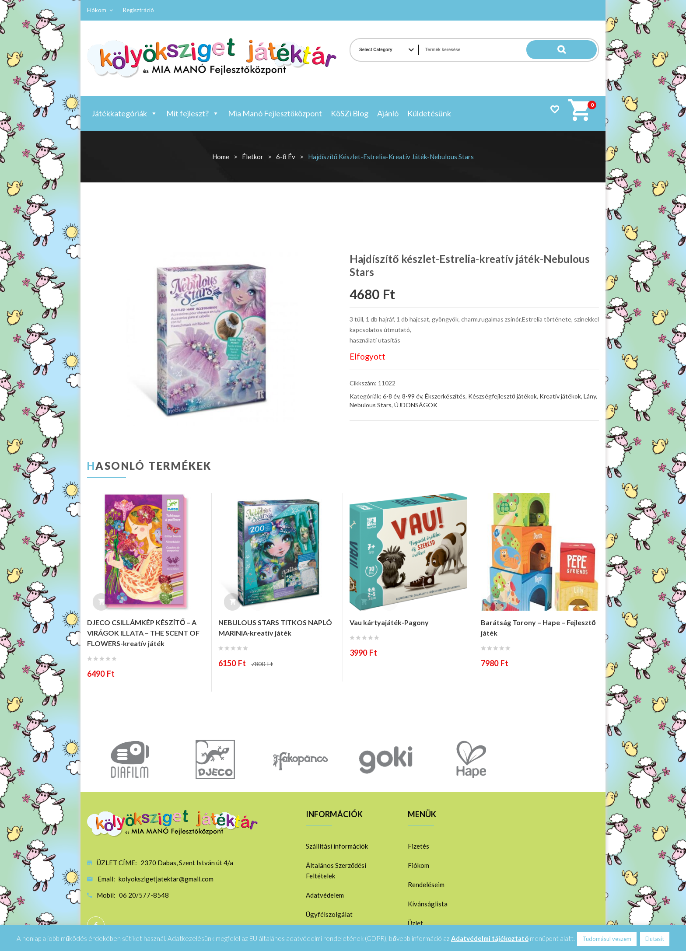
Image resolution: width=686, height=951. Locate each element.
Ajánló (388, 113)
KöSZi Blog (349, 113)
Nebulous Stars (371, 405)
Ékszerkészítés (445, 396)
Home (220, 157)
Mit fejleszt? (192, 113)
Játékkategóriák (124, 113)
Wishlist (554, 109)
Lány (590, 396)
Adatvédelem (325, 895)
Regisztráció (138, 10)
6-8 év (285, 157)
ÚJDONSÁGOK (416, 405)
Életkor (252, 157)
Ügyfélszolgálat (329, 914)
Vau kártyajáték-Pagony (389, 622)
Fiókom (96, 10)
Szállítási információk (337, 846)
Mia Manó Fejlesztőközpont (275, 113)
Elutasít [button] (654, 938)
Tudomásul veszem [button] (606, 938)
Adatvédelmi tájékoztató (489, 938)
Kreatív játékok (560, 396)
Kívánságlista (428, 904)
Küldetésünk (429, 113)
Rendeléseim (426, 884)
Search (579, 49)
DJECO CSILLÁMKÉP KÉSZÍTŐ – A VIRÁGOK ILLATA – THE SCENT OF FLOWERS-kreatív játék (143, 632)
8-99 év (412, 396)
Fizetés (418, 846)
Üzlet (415, 923)
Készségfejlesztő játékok (502, 396)
